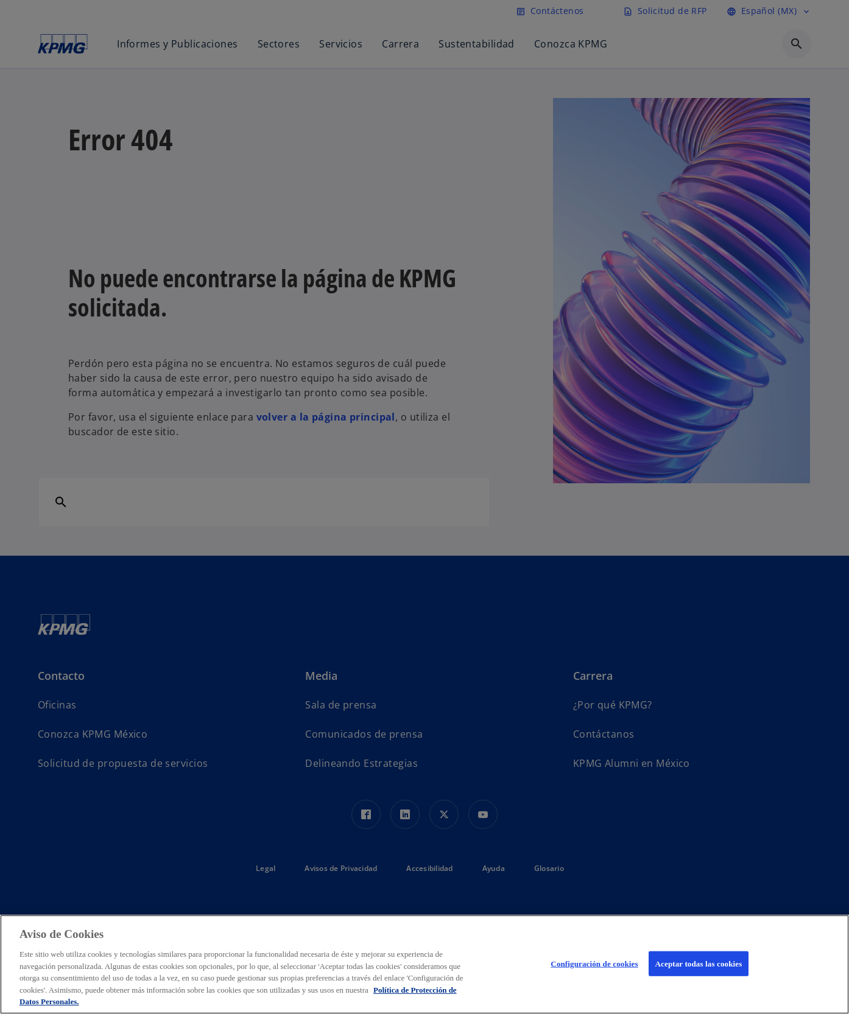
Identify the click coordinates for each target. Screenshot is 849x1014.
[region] (424, 964)
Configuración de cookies (594, 963)
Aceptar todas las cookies (698, 963)
